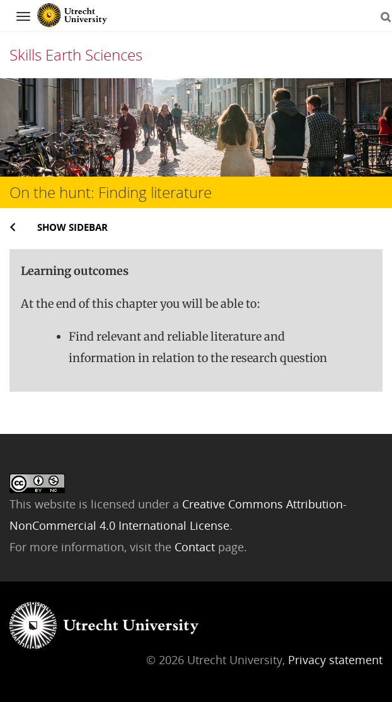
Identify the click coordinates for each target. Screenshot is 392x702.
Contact (196, 546)
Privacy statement (335, 659)
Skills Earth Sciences (75, 54)
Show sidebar (72, 227)
